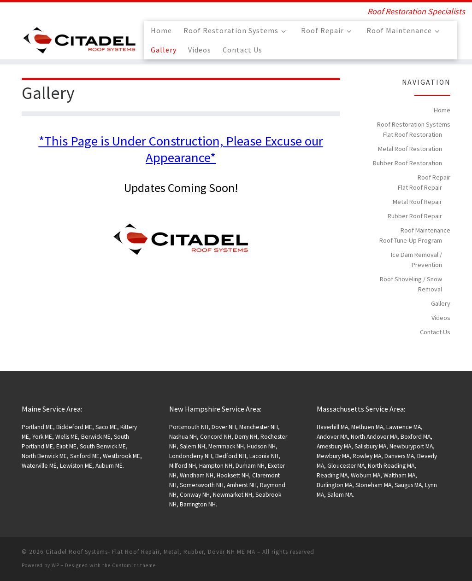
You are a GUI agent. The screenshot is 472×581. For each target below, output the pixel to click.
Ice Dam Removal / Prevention (416, 259)
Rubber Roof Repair (415, 216)
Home (442, 110)
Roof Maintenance (425, 230)
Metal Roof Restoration (410, 149)
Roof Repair (434, 177)
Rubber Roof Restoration (407, 163)
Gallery (440, 303)
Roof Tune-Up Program (410, 240)
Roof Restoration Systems (413, 124)
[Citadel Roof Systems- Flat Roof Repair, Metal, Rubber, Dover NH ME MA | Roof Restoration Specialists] (79, 38)
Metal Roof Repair (417, 202)
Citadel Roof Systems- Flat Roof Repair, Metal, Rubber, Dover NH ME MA (150, 552)
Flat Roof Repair (420, 187)
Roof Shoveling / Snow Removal (411, 284)
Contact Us (435, 332)
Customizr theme (134, 565)
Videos (440, 318)
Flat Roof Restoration (412, 134)
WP (55, 565)
